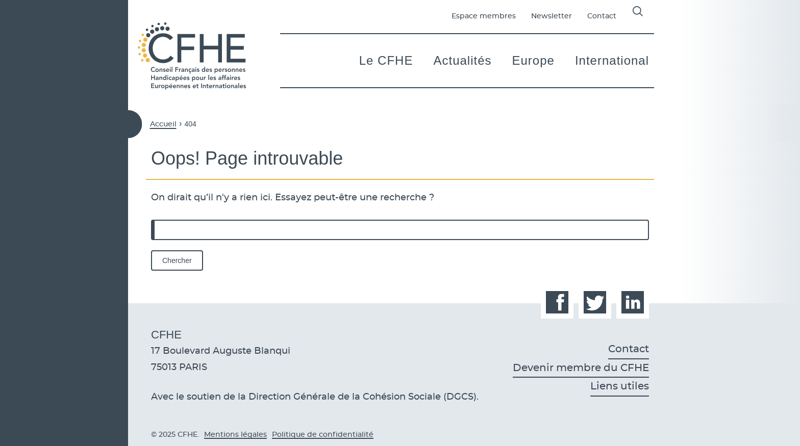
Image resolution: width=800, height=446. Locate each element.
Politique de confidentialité (322, 434)
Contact (601, 16)
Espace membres (484, 16)
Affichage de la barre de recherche (638, 11)
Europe (533, 60)
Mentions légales (235, 434)
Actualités (462, 60)
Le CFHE (386, 60)
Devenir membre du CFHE (581, 368)
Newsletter (551, 16)
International (612, 60)
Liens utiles (619, 386)
